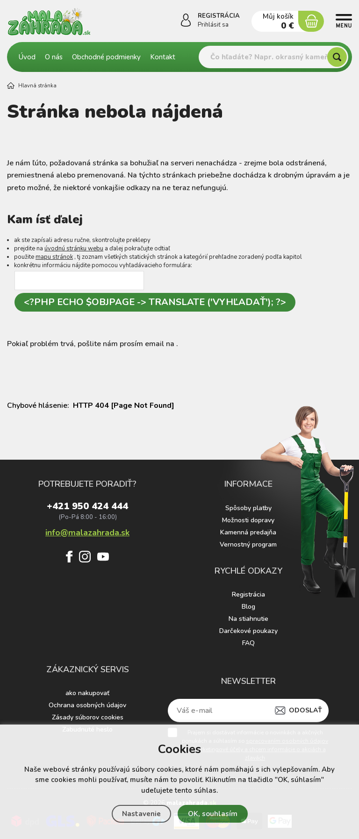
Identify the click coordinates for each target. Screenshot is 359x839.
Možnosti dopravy (248, 520)
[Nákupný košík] (311, 21)
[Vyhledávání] (273, 57)
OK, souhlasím (212, 813)
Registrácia (248, 594)
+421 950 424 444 (87, 507)
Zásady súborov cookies (87, 717)
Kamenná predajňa (248, 532)
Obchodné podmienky (106, 57)
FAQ (248, 643)
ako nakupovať (87, 693)
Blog (248, 606)
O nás (54, 57)
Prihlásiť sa (213, 25)
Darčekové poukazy (248, 630)
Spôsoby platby (248, 508)
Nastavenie (141, 813)
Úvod (27, 57)
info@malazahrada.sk (87, 532)
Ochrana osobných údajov (87, 705)
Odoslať (305, 710)
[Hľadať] (337, 57)
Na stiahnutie (248, 618)
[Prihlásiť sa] (185, 21)
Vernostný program (248, 544)
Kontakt (162, 57)
